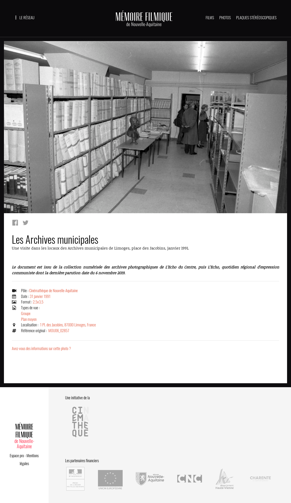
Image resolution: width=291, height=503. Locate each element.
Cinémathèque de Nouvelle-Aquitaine (53, 290)
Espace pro (17, 455)
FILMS (210, 17)
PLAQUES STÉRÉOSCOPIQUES (256, 17)
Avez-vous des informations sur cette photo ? (41, 348)
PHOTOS (225, 17)
